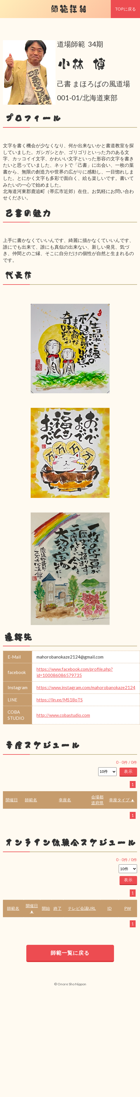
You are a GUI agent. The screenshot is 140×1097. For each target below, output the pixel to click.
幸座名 (65, 799)
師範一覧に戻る (70, 952)
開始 (46, 908)
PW (127, 908)
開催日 (12, 799)
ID (109, 908)
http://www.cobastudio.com (63, 715)
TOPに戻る (125, 8)
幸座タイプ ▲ (121, 799)
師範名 (31, 799)
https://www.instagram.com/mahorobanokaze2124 (86, 687)
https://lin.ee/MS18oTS (60, 699)
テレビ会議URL (82, 908)
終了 (57, 908)
